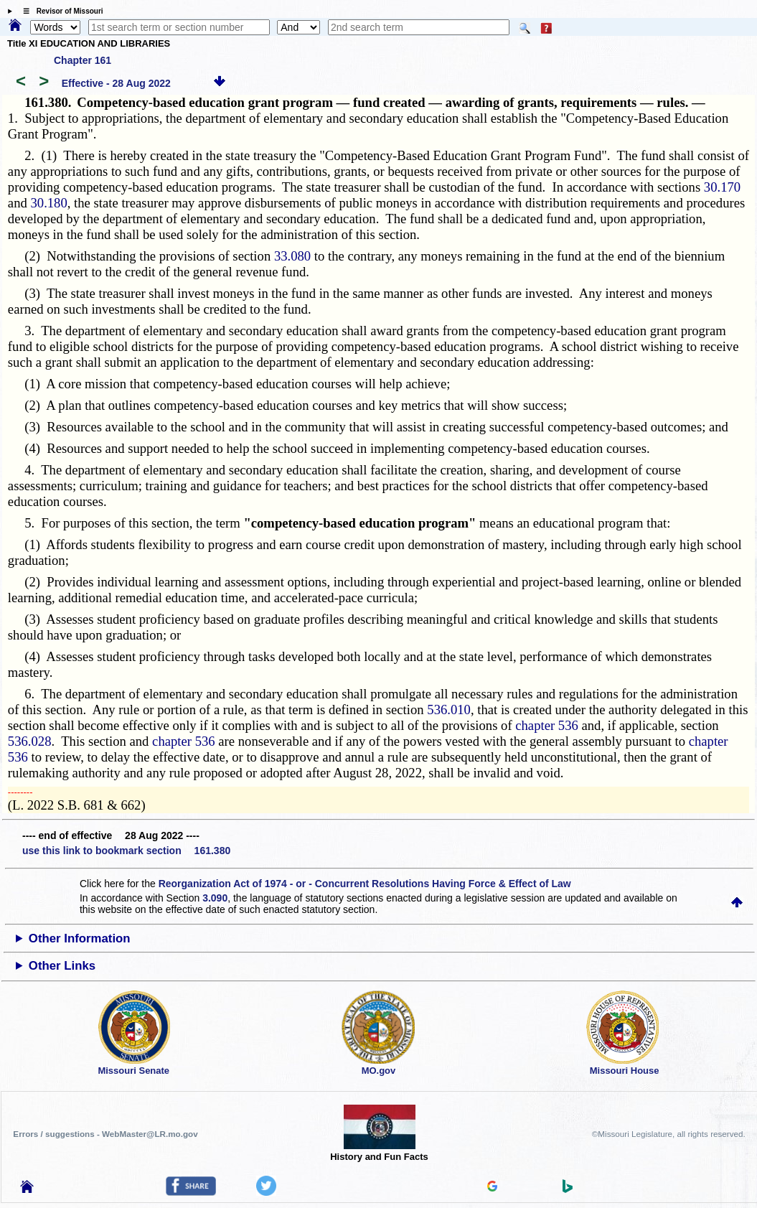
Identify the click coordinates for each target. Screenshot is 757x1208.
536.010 (449, 709)
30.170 (722, 187)
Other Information (80, 938)
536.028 (30, 741)
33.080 (292, 255)
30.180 (48, 202)
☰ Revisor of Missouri (59, 11)
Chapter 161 (82, 60)
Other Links (62, 966)
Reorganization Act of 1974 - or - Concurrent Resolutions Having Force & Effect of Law (365, 883)
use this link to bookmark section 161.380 (126, 850)
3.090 (214, 898)
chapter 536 (546, 725)
